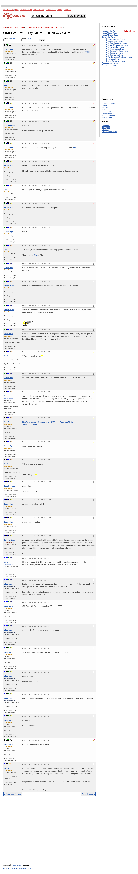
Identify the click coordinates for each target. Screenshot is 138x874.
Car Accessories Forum (115, 39)
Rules (104, 109)
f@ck (35, 255)
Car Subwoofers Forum (115, 55)
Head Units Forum (113, 59)
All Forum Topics (109, 65)
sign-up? (12, 38)
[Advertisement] (49, 829)
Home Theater (38, 10)
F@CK (87, 52)
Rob (5, 85)
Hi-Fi (17, 10)
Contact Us (14, 868)
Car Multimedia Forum (115, 47)
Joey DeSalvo (9, 486)
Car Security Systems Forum (117, 51)
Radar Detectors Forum (115, 61)
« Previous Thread (12, 794)
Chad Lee (8, 584)
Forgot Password (108, 103)
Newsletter (22, 868)
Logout (104, 105)
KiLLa (6, 768)
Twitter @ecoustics (109, 132)
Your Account (107, 117)
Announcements (108, 115)
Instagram (106, 128)
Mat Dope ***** (9, 125)
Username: (12, 39)
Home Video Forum (110, 33)
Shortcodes (106, 111)
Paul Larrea (8, 334)
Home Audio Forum (110, 31)
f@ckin (68, 49)
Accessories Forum (110, 63)
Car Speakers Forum (114, 53)
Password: (30, 39)
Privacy (30, 868)
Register (105, 107)
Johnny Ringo (9, 540)
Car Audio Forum (109, 37)
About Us (6, 868)
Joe (5, 67)
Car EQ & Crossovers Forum (117, 45)
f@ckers (75, 148)
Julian (6, 562)
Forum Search (76, 15)
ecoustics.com (16, 865)
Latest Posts (8, 10)
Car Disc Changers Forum (116, 43)
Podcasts (67, 10)
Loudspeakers (26, 10)
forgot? (30, 38)
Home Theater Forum (111, 35)
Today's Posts (129, 31)
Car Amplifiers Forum (114, 41)
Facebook (106, 126)
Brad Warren (9, 165)
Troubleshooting (108, 113)
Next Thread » (88, 794)
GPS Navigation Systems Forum (119, 57)
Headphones (51, 10)
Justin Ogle (8, 49)
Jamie (6, 396)
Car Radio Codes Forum (115, 49)
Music (59, 10)
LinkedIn (105, 130)
